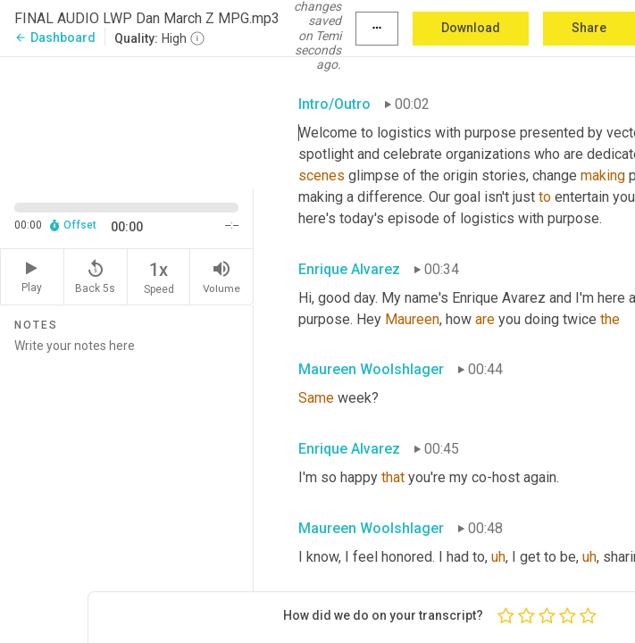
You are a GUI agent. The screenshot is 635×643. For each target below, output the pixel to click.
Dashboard (55, 37)
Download (470, 28)
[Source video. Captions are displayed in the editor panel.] (127, 120)
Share (589, 28)
